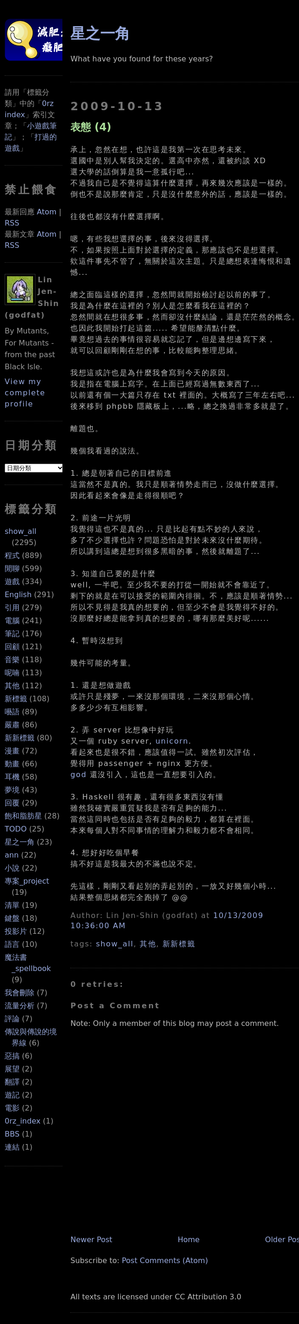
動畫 (12, 763)
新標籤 (16, 698)
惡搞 (12, 1055)
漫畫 (12, 750)
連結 (12, 1147)
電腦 (12, 620)
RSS (12, 223)
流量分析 (19, 1005)
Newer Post (91, 1239)
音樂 (12, 659)
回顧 (12, 646)
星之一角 (19, 842)
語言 (12, 944)
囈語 (12, 711)
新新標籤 (19, 737)
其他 (12, 685)
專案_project (27, 881)
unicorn (172, 741)
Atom (46, 211)
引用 (12, 607)
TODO (16, 829)
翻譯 (12, 1082)
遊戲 (12, 581)
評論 (12, 1018)
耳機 (12, 776)
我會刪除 (19, 992)
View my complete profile (25, 392)
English (18, 594)
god (78, 774)
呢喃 (12, 672)
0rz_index (23, 1121)
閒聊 (12, 568)
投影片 (16, 931)
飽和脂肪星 (23, 816)
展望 (12, 1069)
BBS (12, 1134)
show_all (20, 531)
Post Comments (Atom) (165, 1260)
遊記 (12, 1095)
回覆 (12, 802)
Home (188, 1239)
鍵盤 (12, 918)
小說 (12, 868)
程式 (12, 555)
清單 (12, 905)
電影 (12, 1108)
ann (12, 855)
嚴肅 (12, 724)
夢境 (12, 789)
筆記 (12, 633)
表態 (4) (90, 127)
